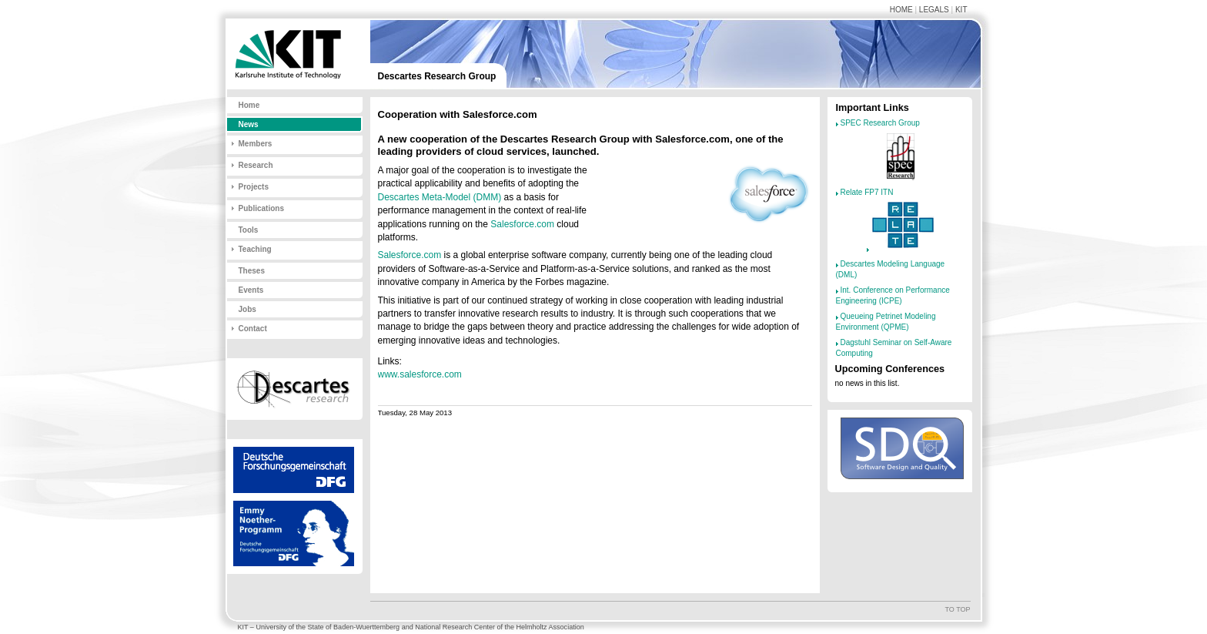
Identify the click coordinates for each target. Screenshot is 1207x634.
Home (901, 9)
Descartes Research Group (437, 76)
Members (255, 143)
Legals (934, 9)
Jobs (247, 309)
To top (957, 609)
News (249, 124)
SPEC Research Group (880, 123)
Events (251, 290)
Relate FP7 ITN (867, 192)
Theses (252, 271)
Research (256, 165)
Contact (253, 328)
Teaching (255, 249)
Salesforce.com (522, 224)
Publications (261, 208)
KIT (961, 9)
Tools (249, 230)
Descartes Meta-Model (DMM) (440, 197)
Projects (254, 187)
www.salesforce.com (420, 374)
